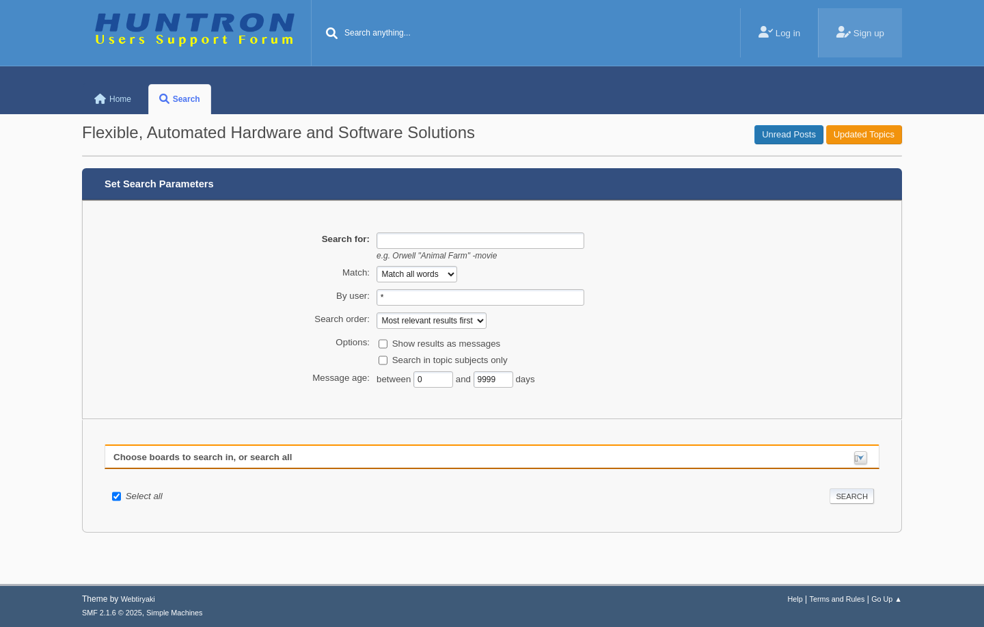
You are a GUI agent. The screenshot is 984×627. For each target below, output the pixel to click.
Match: (356, 272)
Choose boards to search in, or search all (202, 457)
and (465, 378)
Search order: (342, 319)
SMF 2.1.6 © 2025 (112, 613)
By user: (353, 296)
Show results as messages (446, 343)
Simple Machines (174, 613)
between (395, 378)
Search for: (346, 239)
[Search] (332, 34)
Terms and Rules (837, 599)
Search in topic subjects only (450, 359)
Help (795, 599)
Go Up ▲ (886, 599)
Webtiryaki (138, 599)
